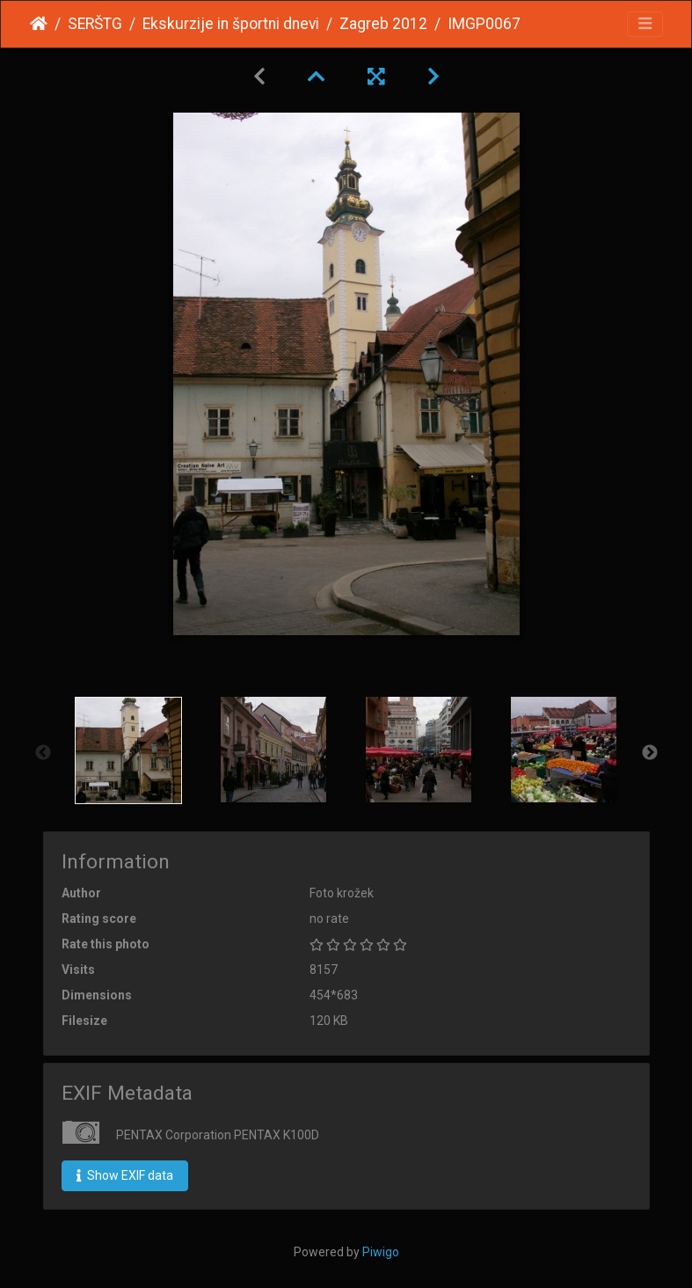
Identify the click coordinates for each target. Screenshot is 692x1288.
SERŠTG (95, 24)
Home (38, 23)
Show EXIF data (124, 1175)
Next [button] (650, 753)
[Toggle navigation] (645, 24)
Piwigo (380, 1252)
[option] (128, 750)
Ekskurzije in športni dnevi (230, 24)
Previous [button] (43, 753)
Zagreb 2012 (383, 24)
